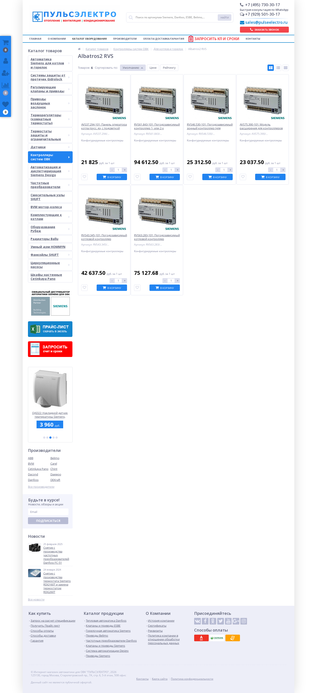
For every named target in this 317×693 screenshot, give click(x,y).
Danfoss (33, 480)
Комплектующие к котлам (50, 217)
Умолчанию (131, 68)
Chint (53, 469)
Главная (35, 38)
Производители (125, 38)
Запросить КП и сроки (216, 38)
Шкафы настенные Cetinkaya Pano (46, 277)
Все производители (41, 487)
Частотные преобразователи (50, 185)
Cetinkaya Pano (38, 469)
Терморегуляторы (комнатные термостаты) (50, 119)
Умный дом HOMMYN (48, 247)
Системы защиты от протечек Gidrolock (50, 77)
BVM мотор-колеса (46, 207)
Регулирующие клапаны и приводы (50, 89)
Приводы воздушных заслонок (50, 103)
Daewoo (55, 474)
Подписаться (48, 521)
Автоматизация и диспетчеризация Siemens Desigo (50, 171)
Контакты (253, 38)
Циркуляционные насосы (50, 265)
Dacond (33, 474)
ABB (30, 458)
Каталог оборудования (89, 38)
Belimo (54, 458)
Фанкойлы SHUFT (50, 255)
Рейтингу (169, 68)
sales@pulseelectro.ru (266, 22)
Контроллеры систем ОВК (50, 157)
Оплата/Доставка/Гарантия (163, 38)
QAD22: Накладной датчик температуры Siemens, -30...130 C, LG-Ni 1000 (50, 414)
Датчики (50, 147)
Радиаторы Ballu (44, 239)
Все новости (36, 599)
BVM (31, 464)
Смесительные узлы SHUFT (48, 197)
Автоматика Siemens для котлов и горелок (50, 63)
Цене (153, 68)
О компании (57, 38)
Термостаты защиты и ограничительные (50, 135)
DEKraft (55, 480)
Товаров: (84, 68)
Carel (53, 464)
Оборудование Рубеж (50, 229)
